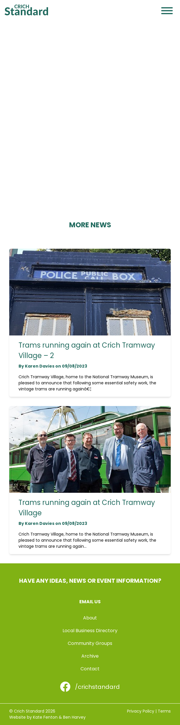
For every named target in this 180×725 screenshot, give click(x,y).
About (90, 618)
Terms (164, 711)
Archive (90, 656)
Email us (90, 601)
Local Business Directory (90, 630)
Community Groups (90, 643)
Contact (90, 668)
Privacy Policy (140, 711)
